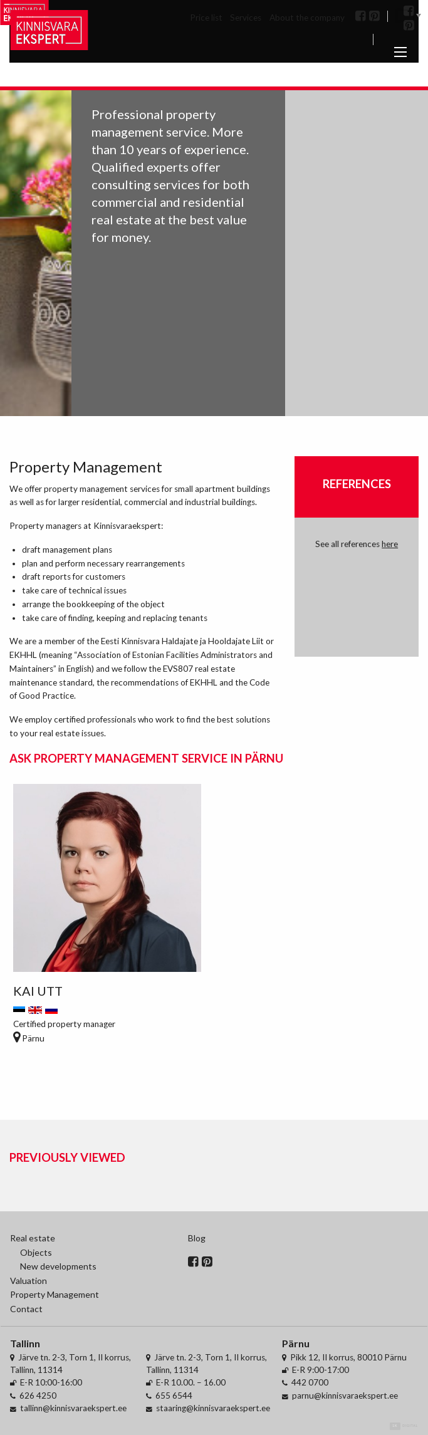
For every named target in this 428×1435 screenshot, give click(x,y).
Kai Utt (38, 990)
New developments (58, 1266)
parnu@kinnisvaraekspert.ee (345, 1396)
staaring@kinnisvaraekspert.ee (213, 1408)
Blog (197, 1238)
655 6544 (173, 1396)
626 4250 (37, 1396)
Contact (26, 1308)
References (357, 484)
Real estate (32, 1238)
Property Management (54, 1294)
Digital (404, 1425)
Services (245, 18)
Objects (36, 1252)
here (390, 544)
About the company (307, 18)
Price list (206, 18)
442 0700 (309, 1382)
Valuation (28, 1280)
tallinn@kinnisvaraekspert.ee (73, 1408)
